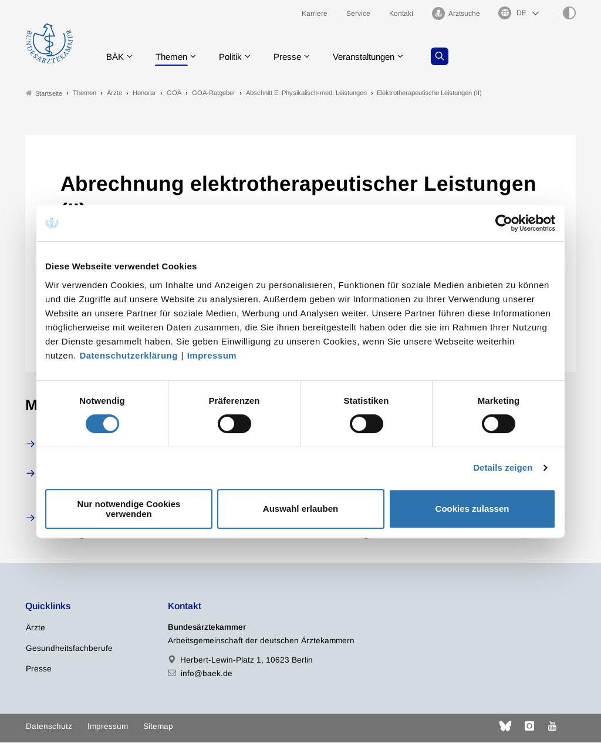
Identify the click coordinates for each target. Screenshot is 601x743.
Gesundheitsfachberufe (69, 648)
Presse (296, 55)
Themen (175, 55)
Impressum (212, 355)
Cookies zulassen (472, 509)
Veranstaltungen (377, 55)
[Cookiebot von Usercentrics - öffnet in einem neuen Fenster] (504, 223)
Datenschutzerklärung (128, 355)
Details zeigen (502, 467)
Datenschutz (49, 726)
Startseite (44, 93)
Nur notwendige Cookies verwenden (129, 509)
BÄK (116, 55)
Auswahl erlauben (300, 509)
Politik (237, 55)
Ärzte (35, 627)
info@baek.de (206, 673)
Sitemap (158, 726)
